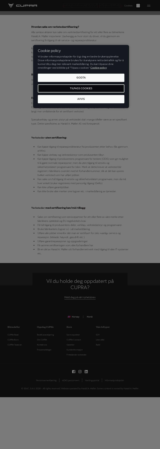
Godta (81, 77)
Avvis (81, 99)
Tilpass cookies (81, 88)
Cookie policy (98, 67)
